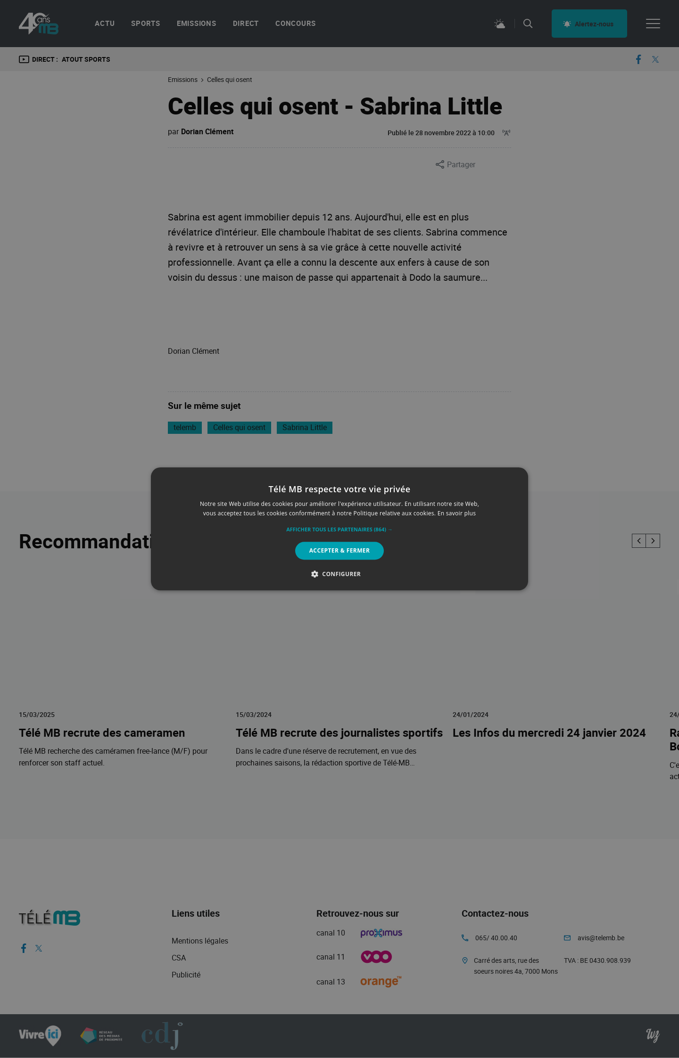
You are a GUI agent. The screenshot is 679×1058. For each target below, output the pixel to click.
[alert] (339, 529)
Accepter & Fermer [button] (339, 550)
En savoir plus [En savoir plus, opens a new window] (457, 514)
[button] (339, 529)
